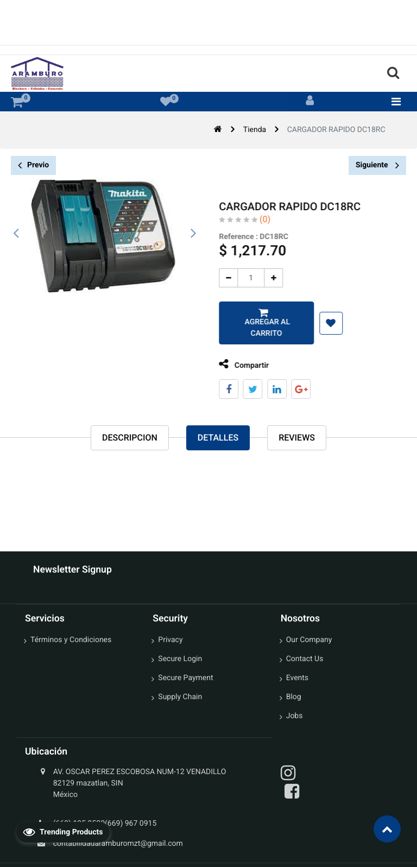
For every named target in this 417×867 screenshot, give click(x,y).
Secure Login (180, 659)
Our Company (309, 640)
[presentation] (16, 233)
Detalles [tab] (218, 437)
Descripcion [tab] (129, 437)
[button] (322, 323)
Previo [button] (33, 165)
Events (297, 678)
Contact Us (305, 659)
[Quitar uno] (220, 277)
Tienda (254, 129)
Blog (293, 697)
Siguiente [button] (377, 165)
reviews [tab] (297, 437)
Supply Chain (180, 697)
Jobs (294, 716)
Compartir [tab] (236, 364)
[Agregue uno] (265, 277)
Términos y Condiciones (70, 640)
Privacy (170, 640)
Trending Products (63, 832)
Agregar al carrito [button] (258, 328)
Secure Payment (185, 678)
